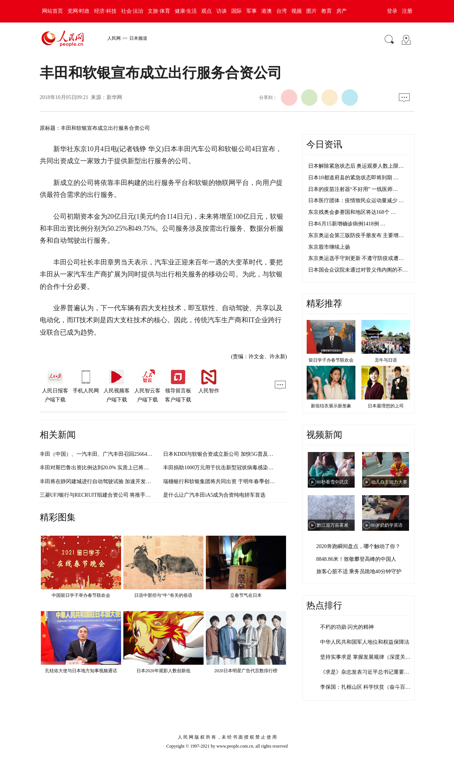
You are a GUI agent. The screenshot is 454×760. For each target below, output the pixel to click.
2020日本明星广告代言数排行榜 (245, 670)
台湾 (281, 11)
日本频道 (138, 38)
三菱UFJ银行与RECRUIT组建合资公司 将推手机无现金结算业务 (114, 495)
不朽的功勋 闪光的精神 (347, 627)
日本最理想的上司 (386, 406)
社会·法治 (132, 11)
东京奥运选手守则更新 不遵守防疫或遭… (356, 258)
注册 (407, 11)
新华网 (114, 97)
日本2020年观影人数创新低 (163, 670)
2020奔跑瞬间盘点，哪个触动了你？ (358, 546)
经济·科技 (105, 11)
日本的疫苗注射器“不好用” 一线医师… (353, 189)
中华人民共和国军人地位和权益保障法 (364, 642)
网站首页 (52, 11)
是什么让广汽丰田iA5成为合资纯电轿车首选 (214, 495)
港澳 (266, 11)
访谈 (221, 11)
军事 (251, 11)
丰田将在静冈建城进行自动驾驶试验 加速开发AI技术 (101, 481)
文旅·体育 (159, 11)
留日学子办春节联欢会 (331, 360)
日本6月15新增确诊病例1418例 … (347, 224)
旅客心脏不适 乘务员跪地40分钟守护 (359, 571)
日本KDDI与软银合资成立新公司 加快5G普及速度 (221, 454)
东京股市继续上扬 (329, 247)
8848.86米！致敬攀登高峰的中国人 (356, 559)
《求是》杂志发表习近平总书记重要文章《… (372, 672)
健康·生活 (186, 11)
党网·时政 (78, 11)
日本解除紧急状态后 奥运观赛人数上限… (356, 166)
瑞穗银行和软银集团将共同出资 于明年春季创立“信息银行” (231, 481)
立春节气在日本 (246, 595)
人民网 (114, 38)
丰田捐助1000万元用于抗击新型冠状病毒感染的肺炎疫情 (228, 467)
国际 (236, 11)
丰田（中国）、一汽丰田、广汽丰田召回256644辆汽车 (103, 454)
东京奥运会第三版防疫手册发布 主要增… (356, 235)
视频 (296, 11)
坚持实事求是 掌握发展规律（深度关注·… (368, 657)
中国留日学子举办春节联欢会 (81, 595)
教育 (326, 11)
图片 (311, 11)
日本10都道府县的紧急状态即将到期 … (353, 177)
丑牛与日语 (386, 360)
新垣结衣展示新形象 (331, 406)
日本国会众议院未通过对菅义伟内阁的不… (358, 270)
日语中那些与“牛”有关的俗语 (163, 595)
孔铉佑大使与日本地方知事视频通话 (81, 670)
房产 (341, 11)
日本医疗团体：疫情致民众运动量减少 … (356, 200)
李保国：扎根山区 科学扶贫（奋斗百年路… (370, 687)
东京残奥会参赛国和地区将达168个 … (352, 212)
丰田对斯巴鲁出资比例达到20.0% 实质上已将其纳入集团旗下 (110, 467)
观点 (206, 11)
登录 (392, 11)
